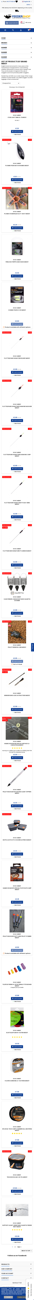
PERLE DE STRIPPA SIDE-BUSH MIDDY (17, 262)
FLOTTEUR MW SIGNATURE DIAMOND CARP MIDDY (17, 455)
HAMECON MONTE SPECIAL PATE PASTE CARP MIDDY (17, 888)
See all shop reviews (31, 1290)
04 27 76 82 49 (11, 1)
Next (19, 1247)
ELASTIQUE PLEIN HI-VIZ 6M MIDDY (17, 1033)
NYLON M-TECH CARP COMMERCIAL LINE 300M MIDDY (17, 1129)
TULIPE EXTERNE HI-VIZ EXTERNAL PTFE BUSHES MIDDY (17, 985)
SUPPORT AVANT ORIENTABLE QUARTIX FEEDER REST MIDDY (17, 1226)
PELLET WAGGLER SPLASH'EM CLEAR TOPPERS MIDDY (17, 792)
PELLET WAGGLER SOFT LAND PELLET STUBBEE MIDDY (17, 937)
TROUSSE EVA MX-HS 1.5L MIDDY (17, 1177)
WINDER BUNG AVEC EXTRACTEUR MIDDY (17, 695)
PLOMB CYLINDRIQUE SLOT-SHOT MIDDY (17, 214)
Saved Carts (11, 23)
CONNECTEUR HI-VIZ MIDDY (17, 310)
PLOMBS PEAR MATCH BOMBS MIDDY (17, 165)
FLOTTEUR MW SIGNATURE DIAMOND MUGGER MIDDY (17, 407)
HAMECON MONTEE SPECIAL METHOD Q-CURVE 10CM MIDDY (17, 744)
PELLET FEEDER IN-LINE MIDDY (17, 647)
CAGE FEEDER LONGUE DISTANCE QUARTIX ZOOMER (17, 599)
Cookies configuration (23, 1297)
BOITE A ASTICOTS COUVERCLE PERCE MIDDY (17, 840)
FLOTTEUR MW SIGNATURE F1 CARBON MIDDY (17, 551)
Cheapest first (11, 83)
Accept (8, 1297)
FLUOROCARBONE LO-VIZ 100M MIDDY (17, 1081)
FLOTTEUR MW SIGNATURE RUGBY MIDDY (17, 358)
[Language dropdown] (27, 1)
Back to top (27, 1251)
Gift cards (28, 22)
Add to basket (17, 131)
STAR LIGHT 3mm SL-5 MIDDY (17, 117)
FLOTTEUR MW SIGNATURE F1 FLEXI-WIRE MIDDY (17, 503)
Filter (32, 647)
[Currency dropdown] (29, 4)
